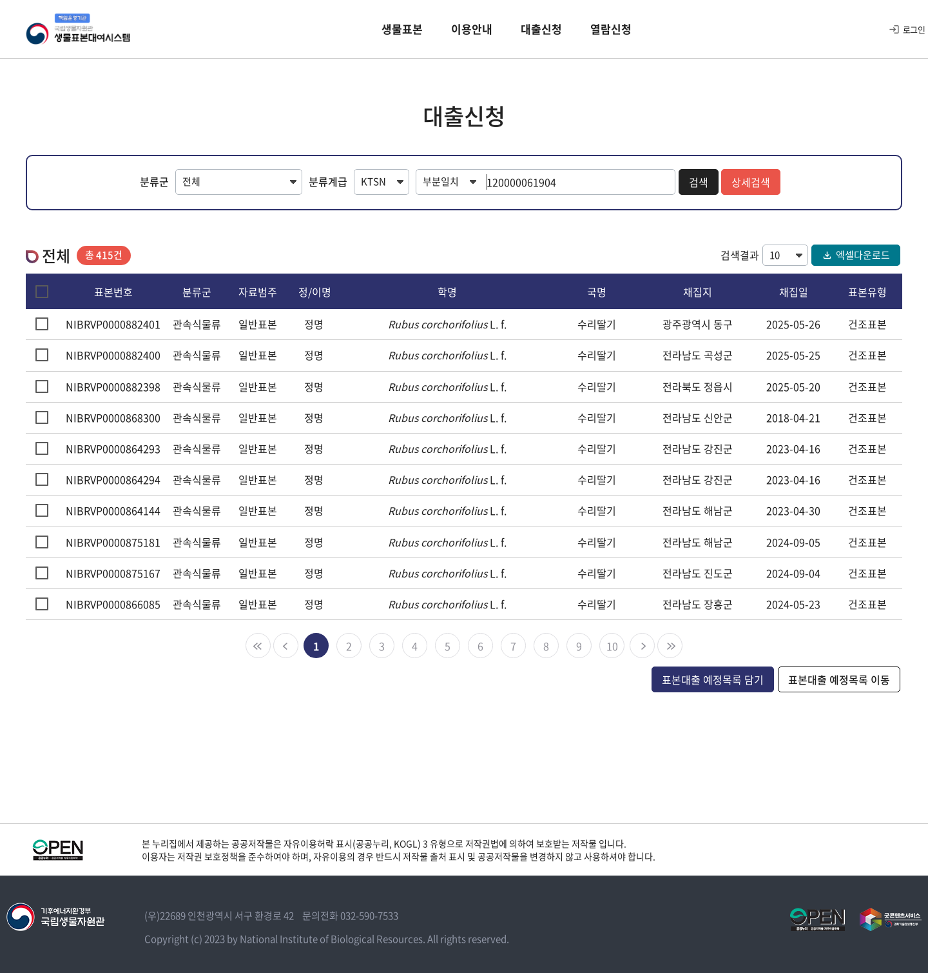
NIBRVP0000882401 (113, 324)
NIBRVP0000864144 (113, 510)
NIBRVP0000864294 (113, 479)
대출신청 (541, 29)
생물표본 (402, 29)
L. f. (447, 324)
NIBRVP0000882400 (113, 355)
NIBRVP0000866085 (113, 604)
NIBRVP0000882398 (113, 386)
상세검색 (750, 182)
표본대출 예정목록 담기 (713, 679)
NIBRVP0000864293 (113, 448)
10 (612, 646)
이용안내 (471, 29)
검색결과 (739, 255)
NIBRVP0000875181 (113, 542)
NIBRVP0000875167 (113, 573)
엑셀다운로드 (856, 255)
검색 (698, 182)
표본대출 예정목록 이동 (839, 679)
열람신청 (611, 29)
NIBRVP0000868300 (113, 417)
